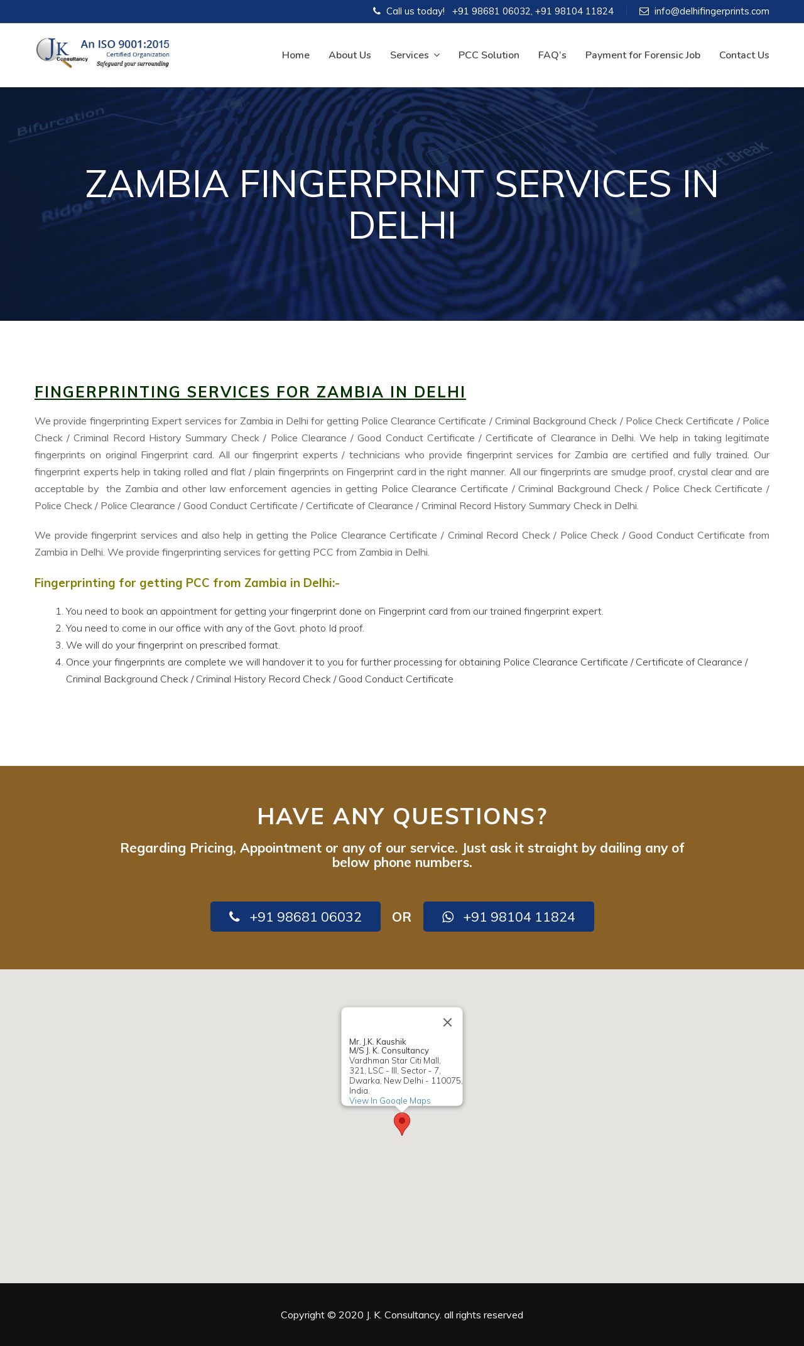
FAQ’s (552, 55)
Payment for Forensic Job (642, 55)
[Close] (448, 1022)
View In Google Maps (390, 1101)
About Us (350, 55)
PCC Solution (489, 55)
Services (415, 55)
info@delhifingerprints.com (712, 11)
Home (296, 55)
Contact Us (744, 55)
